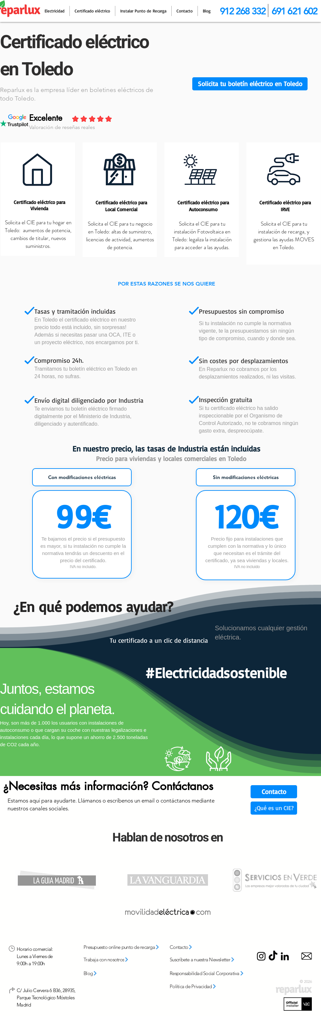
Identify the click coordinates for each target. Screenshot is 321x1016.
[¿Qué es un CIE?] (274, 808)
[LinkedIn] (285, 956)
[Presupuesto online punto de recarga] (124, 947)
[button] (250, 83)
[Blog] (100, 973)
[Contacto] (274, 791)
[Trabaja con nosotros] (115, 959)
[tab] (82, 477)
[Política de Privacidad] (200, 986)
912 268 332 (242, 11)
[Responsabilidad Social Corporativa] (209, 973)
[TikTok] (273, 956)
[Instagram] (261, 956)
